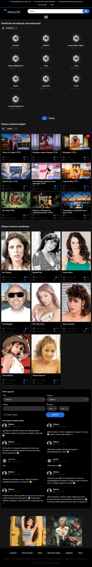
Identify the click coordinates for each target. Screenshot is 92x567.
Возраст (50, 404)
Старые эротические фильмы (45, 1)
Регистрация (42, 5)
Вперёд (51, 118)
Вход (52, 5)
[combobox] (24, 399)
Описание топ (54, 466)
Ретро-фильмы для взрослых (21, 1)
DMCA (80, 553)
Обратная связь (53, 553)
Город (5, 404)
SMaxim (11, 424)
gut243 (55, 459)
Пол (4, 395)
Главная (13, 553)
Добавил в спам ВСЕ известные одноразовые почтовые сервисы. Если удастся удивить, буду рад (22, 433)
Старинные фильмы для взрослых (71, 1)
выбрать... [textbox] (9, 399)
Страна (49, 395)
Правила (69, 553)
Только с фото (11, 415)
